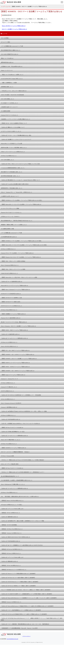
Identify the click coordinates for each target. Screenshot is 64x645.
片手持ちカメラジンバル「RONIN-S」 (10, 216)
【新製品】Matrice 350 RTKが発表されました (12, 500)
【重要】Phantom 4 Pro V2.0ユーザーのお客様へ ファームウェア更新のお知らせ (21, 257)
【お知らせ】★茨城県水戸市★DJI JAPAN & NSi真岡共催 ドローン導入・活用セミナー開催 (24, 411)
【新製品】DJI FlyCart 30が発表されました (11, 549)
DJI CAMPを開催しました (7, 99)
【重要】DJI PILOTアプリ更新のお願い (11, 301)
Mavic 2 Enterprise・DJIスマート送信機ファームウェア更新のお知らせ (18, 326)
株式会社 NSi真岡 (11, 2)
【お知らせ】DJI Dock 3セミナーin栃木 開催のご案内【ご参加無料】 (18, 577)
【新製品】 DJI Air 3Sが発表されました (11, 565)
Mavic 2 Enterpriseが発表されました (10, 265)
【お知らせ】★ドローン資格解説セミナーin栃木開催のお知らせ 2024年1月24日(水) (22, 545)
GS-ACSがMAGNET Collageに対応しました (12, 78)
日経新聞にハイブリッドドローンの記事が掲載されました (15, 119)
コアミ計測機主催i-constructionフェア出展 (11, 232)
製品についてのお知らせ (7, 58)
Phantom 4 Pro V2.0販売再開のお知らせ (10, 318)
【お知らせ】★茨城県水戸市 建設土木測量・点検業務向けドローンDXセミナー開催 (22, 520)
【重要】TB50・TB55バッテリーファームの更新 (13, 269)
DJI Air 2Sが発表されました (8, 399)
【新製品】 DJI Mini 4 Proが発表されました (12, 529)
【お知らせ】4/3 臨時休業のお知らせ (10, 334)
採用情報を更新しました (7, 86)
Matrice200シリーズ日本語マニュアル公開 (11, 143)
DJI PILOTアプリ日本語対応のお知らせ (11, 293)
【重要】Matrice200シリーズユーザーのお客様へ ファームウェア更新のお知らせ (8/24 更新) (24, 245)
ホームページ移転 (5, 42)
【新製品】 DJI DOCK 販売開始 (9, 524)
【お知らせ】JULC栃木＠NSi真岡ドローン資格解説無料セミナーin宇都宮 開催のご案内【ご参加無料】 (26, 593)
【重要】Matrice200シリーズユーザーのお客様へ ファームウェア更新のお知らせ (21, 204)
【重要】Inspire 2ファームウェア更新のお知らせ (13, 374)
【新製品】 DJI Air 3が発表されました (10, 512)
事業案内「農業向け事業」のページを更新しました (14, 224)
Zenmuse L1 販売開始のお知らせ (9, 407)
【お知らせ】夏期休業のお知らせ (9, 516)
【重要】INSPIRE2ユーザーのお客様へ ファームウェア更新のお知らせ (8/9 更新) (21, 240)
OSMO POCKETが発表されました (9, 273)
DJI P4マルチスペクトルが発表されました (11, 305)
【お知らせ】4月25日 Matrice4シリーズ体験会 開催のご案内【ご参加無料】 (20, 581)
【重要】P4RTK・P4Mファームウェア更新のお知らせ (14, 330)
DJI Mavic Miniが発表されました (9, 309)
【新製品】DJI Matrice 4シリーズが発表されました (13, 569)
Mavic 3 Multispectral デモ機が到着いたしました (13, 484)
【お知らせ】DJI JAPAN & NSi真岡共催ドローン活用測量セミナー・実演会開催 (21, 395)
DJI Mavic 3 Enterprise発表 (7, 456)
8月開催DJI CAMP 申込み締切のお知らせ (11, 66)
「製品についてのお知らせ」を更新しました (12, 74)
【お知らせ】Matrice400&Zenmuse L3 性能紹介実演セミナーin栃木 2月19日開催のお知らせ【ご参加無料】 (27, 606)
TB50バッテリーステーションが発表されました (13, 151)
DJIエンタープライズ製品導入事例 (9, 464)
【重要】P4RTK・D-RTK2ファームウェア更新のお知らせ (15, 366)
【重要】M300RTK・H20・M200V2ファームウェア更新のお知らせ (17, 370)
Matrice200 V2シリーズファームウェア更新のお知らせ (14, 285)
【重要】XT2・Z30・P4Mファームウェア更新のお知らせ (15, 350)
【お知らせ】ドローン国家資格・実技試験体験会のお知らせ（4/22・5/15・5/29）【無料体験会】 (25, 624)
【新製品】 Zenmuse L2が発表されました (11, 533)
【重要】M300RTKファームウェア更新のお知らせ (13, 447)
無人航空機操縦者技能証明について (10, 476)
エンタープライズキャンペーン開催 (10, 208)
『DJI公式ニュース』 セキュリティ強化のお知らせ (13, 90)
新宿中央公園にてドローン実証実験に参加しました (14, 147)
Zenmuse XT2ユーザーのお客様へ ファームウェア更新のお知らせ (17, 253)
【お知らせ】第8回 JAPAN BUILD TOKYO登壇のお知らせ (15, 537)
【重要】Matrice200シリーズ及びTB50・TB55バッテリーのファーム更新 (19, 277)
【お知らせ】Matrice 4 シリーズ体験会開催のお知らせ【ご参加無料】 (18, 573)
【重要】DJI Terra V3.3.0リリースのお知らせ (12, 427)
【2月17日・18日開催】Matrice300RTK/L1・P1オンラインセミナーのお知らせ (20, 423)
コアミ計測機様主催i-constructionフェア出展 (12, 46)
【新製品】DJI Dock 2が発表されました (11, 553)
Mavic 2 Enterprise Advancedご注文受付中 (11, 403)
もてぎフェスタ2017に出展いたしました (11, 131)
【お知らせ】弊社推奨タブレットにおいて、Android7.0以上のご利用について (20, 180)
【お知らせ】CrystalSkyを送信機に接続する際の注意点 (14, 184)
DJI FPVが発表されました (7, 391)
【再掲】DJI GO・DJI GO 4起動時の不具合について (14, 123)
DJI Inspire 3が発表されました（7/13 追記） (12, 504)
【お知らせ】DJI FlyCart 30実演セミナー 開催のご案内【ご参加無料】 (18, 585)
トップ (2, 6)
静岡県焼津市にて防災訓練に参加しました (11, 188)
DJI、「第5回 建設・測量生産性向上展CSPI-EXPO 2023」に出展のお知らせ (20, 496)
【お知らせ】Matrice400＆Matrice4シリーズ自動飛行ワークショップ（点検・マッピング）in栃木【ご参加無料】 (29, 598)
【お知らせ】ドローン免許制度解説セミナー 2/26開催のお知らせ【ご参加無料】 (21, 610)
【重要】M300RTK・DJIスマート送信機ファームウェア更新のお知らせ (19, 358)
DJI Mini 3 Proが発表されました (9, 443)
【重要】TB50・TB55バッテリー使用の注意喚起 (13, 261)
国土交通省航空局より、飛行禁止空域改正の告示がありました (16, 220)
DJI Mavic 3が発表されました (8, 415)
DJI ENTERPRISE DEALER (12, 638)
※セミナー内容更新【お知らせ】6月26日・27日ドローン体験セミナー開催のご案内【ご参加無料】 (26, 589)
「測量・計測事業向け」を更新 (9, 82)
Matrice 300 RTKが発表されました (9, 346)
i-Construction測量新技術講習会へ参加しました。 (13, 167)
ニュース (8, 6)
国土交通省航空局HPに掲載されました (10, 50)
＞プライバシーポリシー (26, 636)
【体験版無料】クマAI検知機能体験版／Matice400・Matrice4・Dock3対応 (19, 628)
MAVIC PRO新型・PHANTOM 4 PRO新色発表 (12, 94)
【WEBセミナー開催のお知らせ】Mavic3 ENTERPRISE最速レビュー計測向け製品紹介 (22, 460)
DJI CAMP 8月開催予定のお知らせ (9, 54)
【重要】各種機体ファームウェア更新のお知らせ (13, 314)
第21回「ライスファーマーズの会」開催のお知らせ (14, 322)
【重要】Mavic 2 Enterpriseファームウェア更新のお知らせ (15, 289)
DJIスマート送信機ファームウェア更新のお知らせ (14, 29)
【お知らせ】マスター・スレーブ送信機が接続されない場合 (16, 135)
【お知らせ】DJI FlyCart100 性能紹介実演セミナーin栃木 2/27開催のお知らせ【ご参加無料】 (24, 614)
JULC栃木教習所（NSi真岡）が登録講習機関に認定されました (16, 480)
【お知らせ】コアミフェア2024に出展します (12, 557)
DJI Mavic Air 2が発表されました (9, 342)
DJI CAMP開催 (4, 38)
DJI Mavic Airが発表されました (9, 155)
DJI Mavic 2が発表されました (8, 249)
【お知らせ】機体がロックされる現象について (13, 127)
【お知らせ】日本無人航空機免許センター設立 (13, 431)
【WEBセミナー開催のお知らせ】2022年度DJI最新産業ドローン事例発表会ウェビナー (22, 472)
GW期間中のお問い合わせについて (10, 196)
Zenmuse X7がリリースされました (9, 115)
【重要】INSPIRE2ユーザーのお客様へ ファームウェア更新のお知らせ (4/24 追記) (21, 200)
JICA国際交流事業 (5, 111)
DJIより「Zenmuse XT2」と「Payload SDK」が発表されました (16, 192)
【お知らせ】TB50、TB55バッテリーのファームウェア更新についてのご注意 (20, 163)
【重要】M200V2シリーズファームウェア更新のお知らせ (15, 362)
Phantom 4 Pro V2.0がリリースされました (11, 212)
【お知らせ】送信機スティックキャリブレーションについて (16, 139)
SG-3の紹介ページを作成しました (9, 103)
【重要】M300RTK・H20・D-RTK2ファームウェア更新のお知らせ (17, 354)
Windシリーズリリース (6, 70)
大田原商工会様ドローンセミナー (9, 107)
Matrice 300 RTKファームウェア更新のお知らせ (13, 25)
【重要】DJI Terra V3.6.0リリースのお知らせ (12, 468)
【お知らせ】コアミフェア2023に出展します (12, 508)
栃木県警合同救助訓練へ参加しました (10, 176)
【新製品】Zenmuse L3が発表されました (11, 602)
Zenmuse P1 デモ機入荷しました (9, 387)
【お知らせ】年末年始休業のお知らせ (10, 419)
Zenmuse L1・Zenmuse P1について (9, 378)
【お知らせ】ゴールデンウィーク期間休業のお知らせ (14, 338)
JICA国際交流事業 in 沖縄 (7, 228)
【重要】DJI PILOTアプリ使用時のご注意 (11, 297)
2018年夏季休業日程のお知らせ (9, 236)
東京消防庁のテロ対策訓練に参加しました (11, 171)
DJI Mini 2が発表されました (8, 382)
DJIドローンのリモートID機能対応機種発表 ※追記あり (15, 451)
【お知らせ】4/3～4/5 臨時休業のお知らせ (11, 281)
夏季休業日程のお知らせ (7, 62)
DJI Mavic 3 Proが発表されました (9, 492)
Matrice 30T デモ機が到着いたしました (10, 439)
